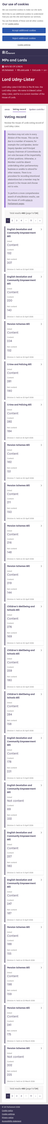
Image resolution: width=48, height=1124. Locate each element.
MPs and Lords (14, 60)
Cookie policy (7, 1111)
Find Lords (36, 70)
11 (31, 220)
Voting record (19, 109)
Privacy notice (7, 1118)
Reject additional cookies (24, 38)
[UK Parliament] (8, 52)
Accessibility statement (11, 1121)
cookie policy (13, 24)
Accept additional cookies (24, 30)
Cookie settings (24, 45)
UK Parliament (8, 70)
